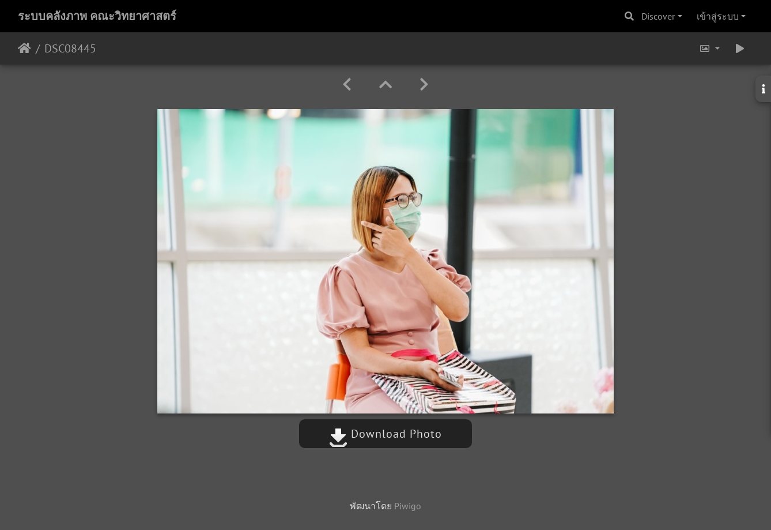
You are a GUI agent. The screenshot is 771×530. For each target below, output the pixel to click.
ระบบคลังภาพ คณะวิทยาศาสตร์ (97, 16)
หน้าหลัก (24, 48)
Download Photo (385, 433)
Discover (658, 16)
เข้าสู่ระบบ (718, 16)
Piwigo (407, 506)
